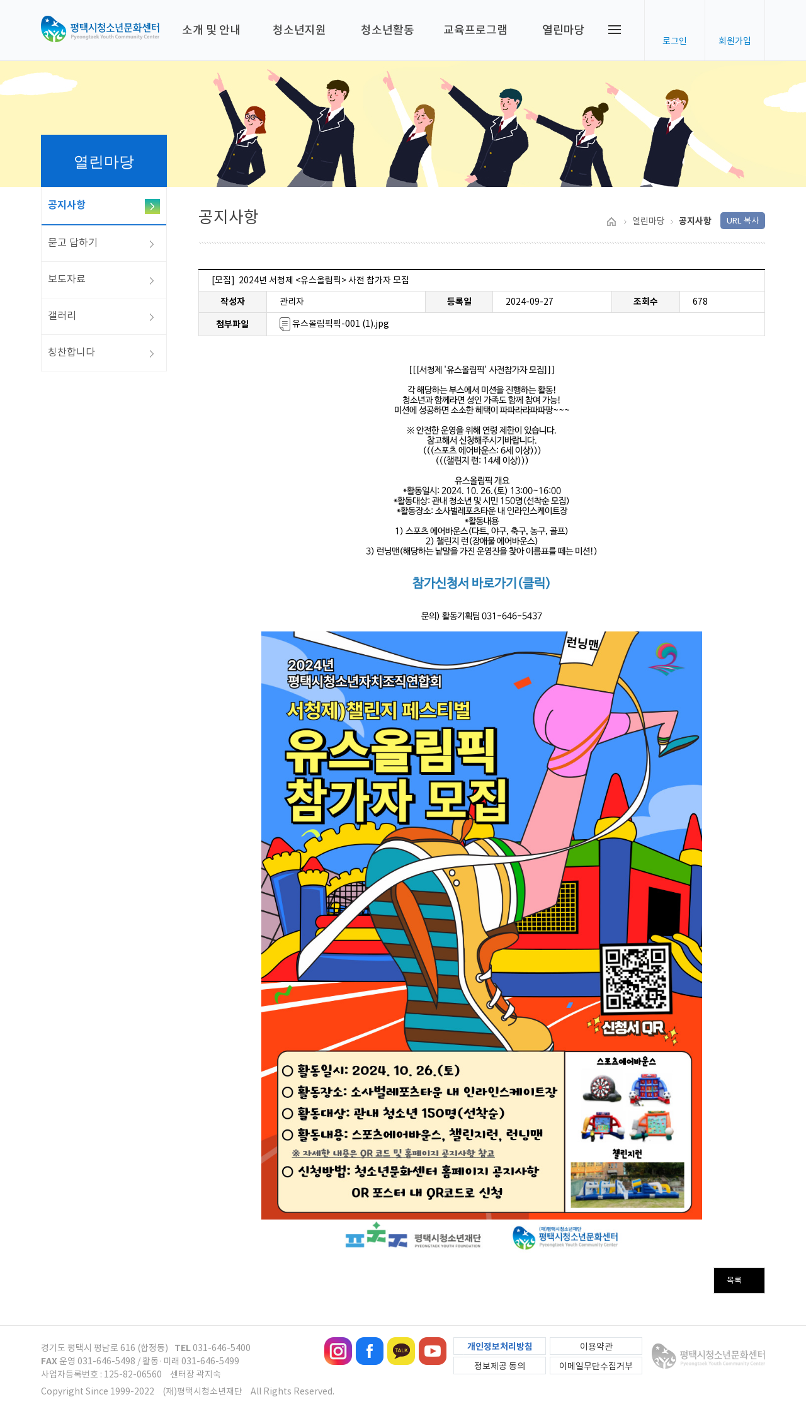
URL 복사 (743, 220)
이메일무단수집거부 (596, 1366)
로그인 (674, 41)
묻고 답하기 (73, 242)
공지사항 (67, 205)
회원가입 (734, 41)
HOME (611, 221)
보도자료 (67, 279)
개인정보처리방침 (500, 1346)
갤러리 (62, 315)
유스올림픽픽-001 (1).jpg (334, 323)
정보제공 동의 (499, 1366)
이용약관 (596, 1346)
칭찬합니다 (71, 352)
